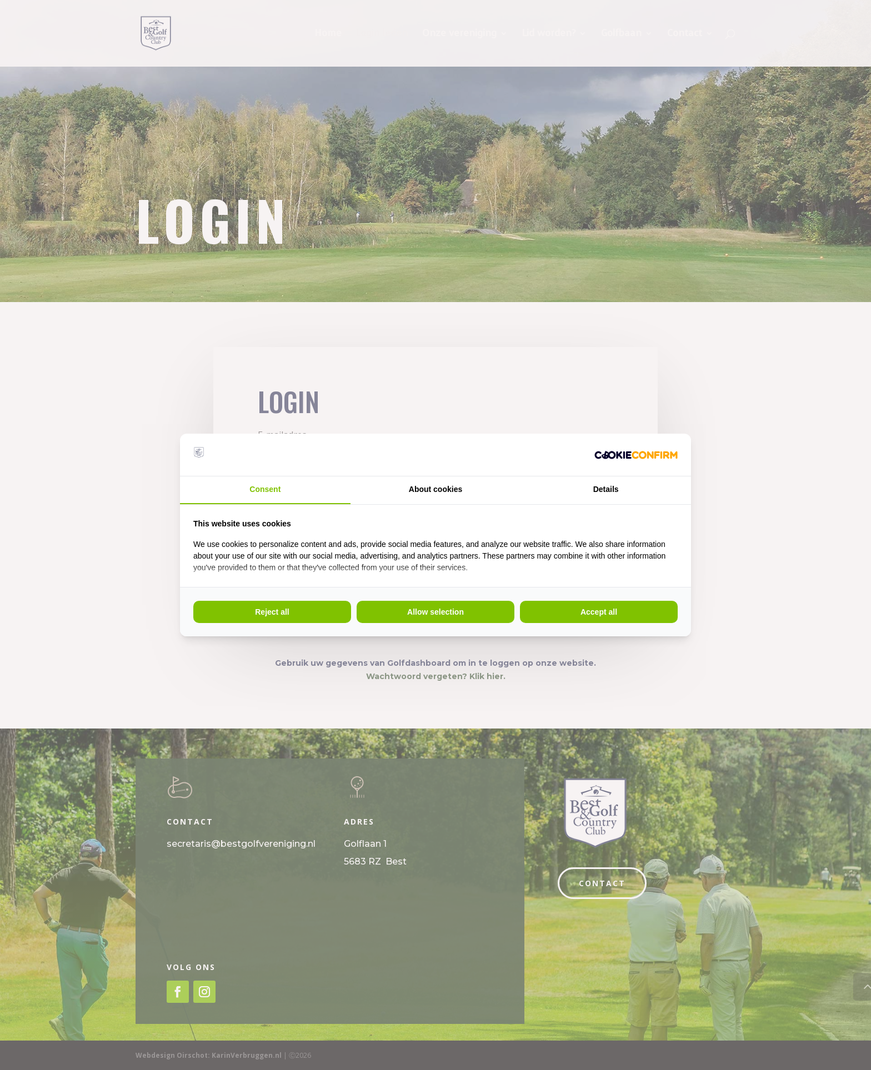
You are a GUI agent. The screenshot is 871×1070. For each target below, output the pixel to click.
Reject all (272, 611)
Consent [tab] (265, 489)
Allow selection (435, 611)
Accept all (598, 611)
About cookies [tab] (435, 489)
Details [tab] (606, 489)
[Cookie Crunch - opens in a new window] (636, 454)
